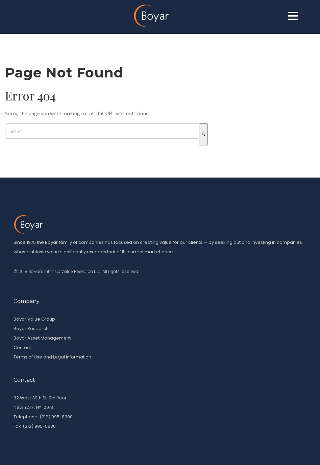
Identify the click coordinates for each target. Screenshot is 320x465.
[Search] (203, 134)
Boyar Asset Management (42, 338)
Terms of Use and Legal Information (52, 357)
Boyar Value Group (34, 319)
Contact (22, 347)
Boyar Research (31, 328)
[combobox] (102, 131)
